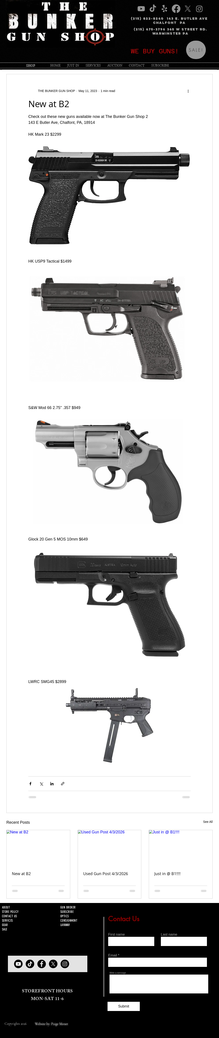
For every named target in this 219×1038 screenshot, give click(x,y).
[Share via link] (63, 784)
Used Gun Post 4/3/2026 (105, 873)
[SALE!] (196, 50)
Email (112, 955)
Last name (169, 934)
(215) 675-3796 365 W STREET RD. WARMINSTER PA (170, 31)
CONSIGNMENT (68, 921)
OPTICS (64, 916)
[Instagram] (65, 964)
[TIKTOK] (30, 964)
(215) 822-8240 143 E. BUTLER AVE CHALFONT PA (169, 20)
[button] (93, 65)
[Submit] (124, 1006)
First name (116, 934)
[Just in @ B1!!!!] (180, 848)
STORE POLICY (10, 912)
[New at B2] (38, 848)
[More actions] (188, 91)
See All (208, 822)
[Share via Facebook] (30, 784)
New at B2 (21, 873)
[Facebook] (41, 964)
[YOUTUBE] (18, 964)
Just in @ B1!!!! (167, 873)
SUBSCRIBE (67, 912)
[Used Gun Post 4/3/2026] (109, 848)
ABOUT (6, 907)
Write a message (118, 973)
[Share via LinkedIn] (52, 784)
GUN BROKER (68, 907)
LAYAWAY (65, 925)
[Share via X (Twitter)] (41, 784)
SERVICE (6, 921)
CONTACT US (9, 916)
